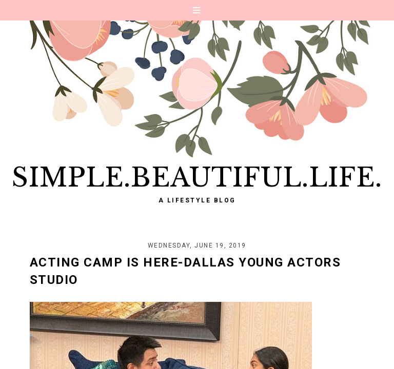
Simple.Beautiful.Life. (197, 177)
